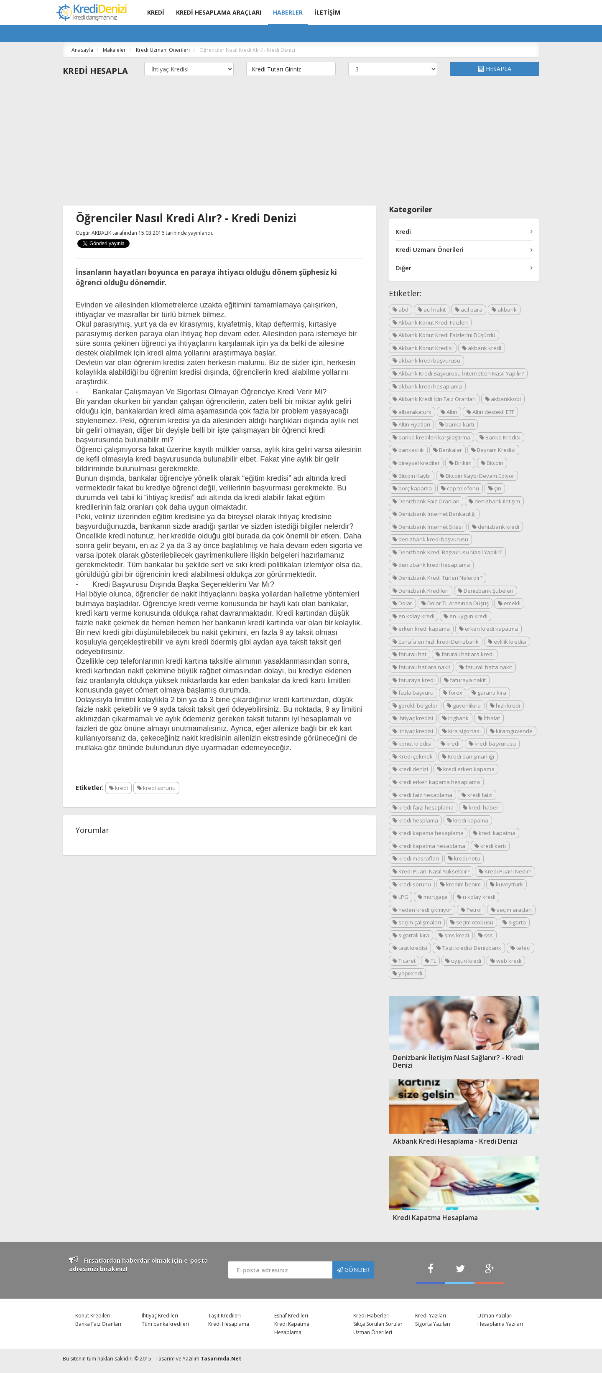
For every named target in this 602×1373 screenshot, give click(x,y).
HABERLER (288, 12)
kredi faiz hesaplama (422, 795)
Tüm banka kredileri (165, 1323)
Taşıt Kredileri (224, 1315)
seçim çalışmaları (417, 922)
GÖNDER (353, 1270)
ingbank (455, 718)
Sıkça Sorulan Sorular (378, 1323)
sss (485, 935)
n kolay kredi (476, 897)
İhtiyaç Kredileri (160, 1315)
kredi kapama (467, 820)
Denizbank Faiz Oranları (426, 501)
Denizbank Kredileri (421, 590)
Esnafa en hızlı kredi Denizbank (436, 641)
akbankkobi (503, 399)
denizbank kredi (495, 526)
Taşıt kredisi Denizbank (468, 948)
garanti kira (489, 692)
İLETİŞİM (327, 12)
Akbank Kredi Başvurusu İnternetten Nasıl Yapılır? (458, 373)
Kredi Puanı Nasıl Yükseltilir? (431, 871)
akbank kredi (481, 348)
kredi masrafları (416, 858)
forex (452, 692)
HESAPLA (494, 69)
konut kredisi (412, 743)
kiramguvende (511, 731)
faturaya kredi (414, 680)
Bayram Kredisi (493, 450)
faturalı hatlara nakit (421, 667)
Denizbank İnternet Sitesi (428, 526)
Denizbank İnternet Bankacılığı (434, 514)
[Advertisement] (301, 142)
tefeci (520, 948)
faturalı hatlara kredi (465, 654)
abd (400, 309)
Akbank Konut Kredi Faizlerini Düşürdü (444, 335)
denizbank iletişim (494, 501)
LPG (400, 897)
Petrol (471, 910)
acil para (468, 309)
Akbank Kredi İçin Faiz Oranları (434, 399)
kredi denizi (410, 769)
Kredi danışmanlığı (468, 756)
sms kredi (454, 935)
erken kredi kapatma (488, 628)
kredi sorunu (156, 788)
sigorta (514, 922)
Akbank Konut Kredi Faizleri (430, 322)
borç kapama (412, 488)
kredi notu (464, 858)
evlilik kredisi (507, 641)
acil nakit (432, 309)
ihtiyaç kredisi (413, 718)
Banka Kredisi (500, 437)
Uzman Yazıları (495, 1315)
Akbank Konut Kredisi (423, 348)
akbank (504, 309)
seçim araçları (511, 910)
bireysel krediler (416, 463)
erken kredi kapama (421, 628)
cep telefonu (460, 488)
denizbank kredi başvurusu (430, 539)
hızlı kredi (505, 705)
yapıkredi (407, 973)
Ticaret (404, 960)
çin (494, 488)
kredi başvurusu (492, 743)
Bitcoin (492, 463)
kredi (118, 788)
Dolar (402, 603)
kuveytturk (506, 884)
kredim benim (460, 884)
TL (430, 960)
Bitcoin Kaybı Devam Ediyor (477, 476)
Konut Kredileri (92, 1315)
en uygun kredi (465, 616)
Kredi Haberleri (371, 1315)
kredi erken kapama (466, 769)
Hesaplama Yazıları (500, 1323)
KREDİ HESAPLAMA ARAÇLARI (218, 12)
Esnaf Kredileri (291, 1315)
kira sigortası (461, 731)
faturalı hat (409, 654)
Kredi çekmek (413, 756)
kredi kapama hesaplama (428, 833)
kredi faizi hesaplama (423, 807)
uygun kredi (463, 960)
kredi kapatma (494, 833)
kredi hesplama (415, 820)
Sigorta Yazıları (432, 1323)
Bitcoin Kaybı (412, 476)
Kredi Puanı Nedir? (505, 871)
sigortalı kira (411, 935)
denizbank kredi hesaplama (431, 564)
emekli (509, 603)
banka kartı (456, 424)
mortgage (433, 897)
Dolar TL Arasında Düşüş (455, 603)
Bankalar (447, 450)
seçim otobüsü (471, 922)
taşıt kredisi (410, 948)
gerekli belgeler (415, 705)
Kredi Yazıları (430, 1315)
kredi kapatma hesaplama (429, 846)
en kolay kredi (413, 616)
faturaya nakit (465, 680)
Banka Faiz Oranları (98, 1323)
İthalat (489, 718)
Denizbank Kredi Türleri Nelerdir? (437, 577)
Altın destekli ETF (490, 412)
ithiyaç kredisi (413, 731)
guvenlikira (464, 705)
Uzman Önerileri (372, 1332)
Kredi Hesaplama (228, 1323)
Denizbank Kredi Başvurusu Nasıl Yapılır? (447, 552)
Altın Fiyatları (411, 424)
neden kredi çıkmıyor (422, 910)
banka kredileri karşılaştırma (431, 437)
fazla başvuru (413, 692)
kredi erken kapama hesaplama (436, 782)
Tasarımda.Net (221, 1358)
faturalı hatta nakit (485, 667)
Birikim (460, 463)
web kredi (505, 960)
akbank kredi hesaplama (427, 386)
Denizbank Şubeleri (485, 590)
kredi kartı (490, 846)
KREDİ (155, 12)
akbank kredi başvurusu (426, 360)
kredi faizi (477, 795)
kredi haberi (481, 807)
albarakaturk (412, 412)
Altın (449, 412)
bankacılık (408, 450)
